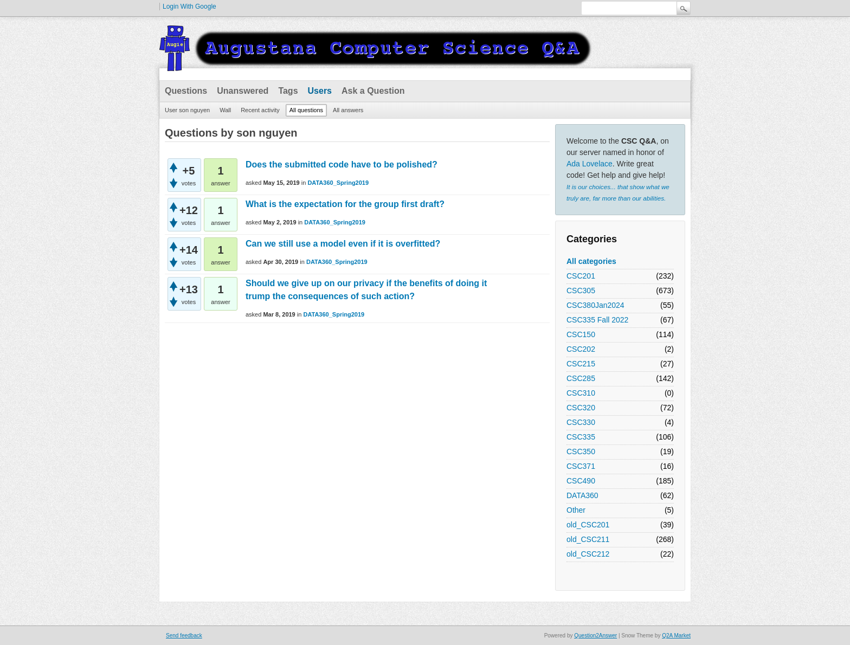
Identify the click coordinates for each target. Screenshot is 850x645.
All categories (591, 261)
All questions (306, 110)
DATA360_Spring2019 (338, 182)
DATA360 (582, 495)
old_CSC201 (587, 524)
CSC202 (580, 349)
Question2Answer (595, 635)
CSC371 (580, 466)
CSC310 (580, 393)
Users (320, 90)
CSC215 (580, 363)
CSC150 (580, 334)
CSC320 (580, 407)
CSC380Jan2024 (595, 305)
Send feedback (184, 635)
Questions (186, 90)
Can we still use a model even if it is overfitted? (343, 243)
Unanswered (242, 90)
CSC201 (580, 276)
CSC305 (580, 290)
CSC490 (580, 480)
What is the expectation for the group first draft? (345, 204)
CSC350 (580, 451)
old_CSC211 (587, 539)
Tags (288, 90)
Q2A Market (676, 635)
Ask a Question (373, 90)
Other (575, 510)
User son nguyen (187, 110)
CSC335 (580, 437)
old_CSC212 (587, 554)
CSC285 (580, 378)
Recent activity (260, 110)
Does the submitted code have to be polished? (341, 164)
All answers (348, 110)
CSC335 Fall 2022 (597, 319)
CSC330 (580, 422)
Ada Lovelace (589, 163)
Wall (225, 110)
